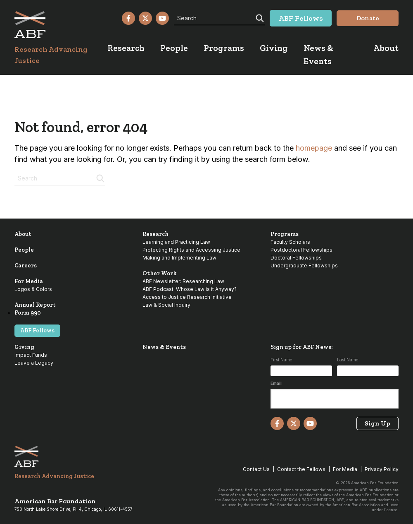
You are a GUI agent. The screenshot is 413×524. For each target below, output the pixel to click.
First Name (281, 359)
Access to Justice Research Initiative (187, 297)
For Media (28, 281)
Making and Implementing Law (179, 258)
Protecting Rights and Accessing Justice (191, 250)
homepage (314, 148)
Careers (25, 265)
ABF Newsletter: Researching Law (183, 281)
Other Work (159, 273)
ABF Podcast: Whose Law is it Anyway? (189, 289)
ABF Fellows (37, 330)
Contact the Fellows (301, 469)
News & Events (164, 347)
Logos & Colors (33, 289)
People (24, 249)
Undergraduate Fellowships (304, 265)
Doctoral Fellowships (296, 258)
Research (155, 234)
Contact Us (256, 469)
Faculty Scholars (290, 242)
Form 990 (27, 312)
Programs (285, 234)
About (22, 234)
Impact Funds (30, 355)
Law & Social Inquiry (166, 305)
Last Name (347, 359)
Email (276, 383)
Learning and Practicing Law (176, 242)
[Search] (259, 17)
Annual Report (35, 304)
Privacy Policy (382, 469)
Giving (24, 347)
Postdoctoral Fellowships (301, 250)
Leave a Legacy (33, 363)
